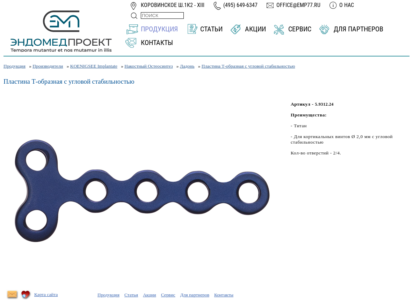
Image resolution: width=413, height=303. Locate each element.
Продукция (159, 29)
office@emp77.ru (298, 5)
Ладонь (187, 66)
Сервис (299, 29)
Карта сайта (46, 294)
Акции (255, 29)
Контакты (157, 42)
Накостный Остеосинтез (148, 66)
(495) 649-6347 (240, 5)
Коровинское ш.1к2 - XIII (172, 5)
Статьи (211, 29)
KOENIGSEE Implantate (93, 66)
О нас (346, 5)
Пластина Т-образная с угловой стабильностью (248, 66)
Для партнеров (358, 29)
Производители (47, 66)
